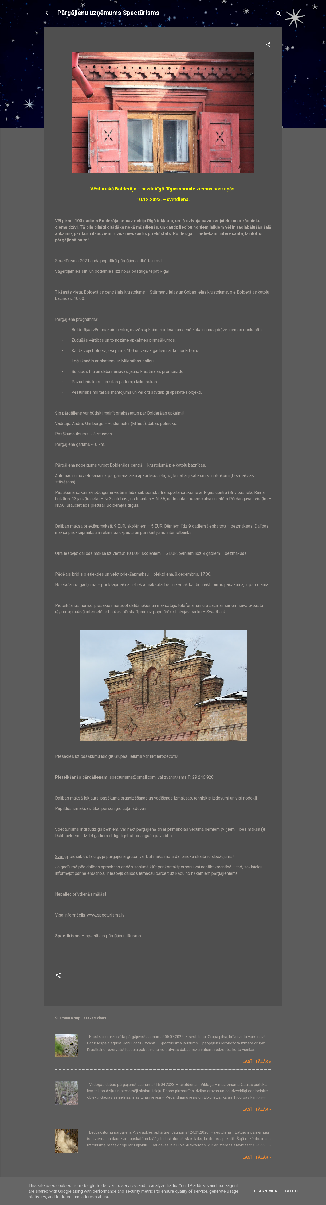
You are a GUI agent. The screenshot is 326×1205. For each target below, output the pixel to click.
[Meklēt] (279, 14)
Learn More (267, 1191)
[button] (268, 45)
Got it (291, 1191)
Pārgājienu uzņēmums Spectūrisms (108, 13)
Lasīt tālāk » (256, 1061)
